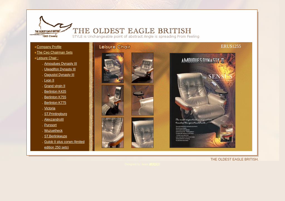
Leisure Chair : (47, 58)
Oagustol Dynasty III (59, 75)
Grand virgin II (54, 86)
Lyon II (49, 80)
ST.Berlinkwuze (55, 136)
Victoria (49, 108)
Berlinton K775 (55, 103)
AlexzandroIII (54, 119)
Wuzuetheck (53, 131)
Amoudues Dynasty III (60, 64)
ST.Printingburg (55, 114)
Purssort (50, 125)
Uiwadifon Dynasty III (60, 69)
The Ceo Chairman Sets (55, 52)
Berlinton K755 (55, 97)
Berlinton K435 (55, 92)
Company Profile (49, 47)
